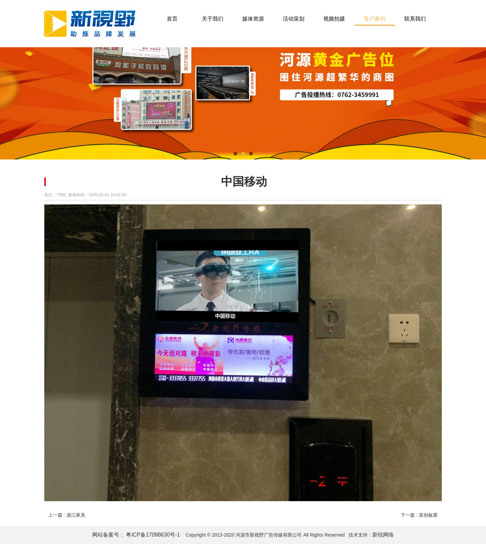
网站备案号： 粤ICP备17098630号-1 (137, 535)
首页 (172, 19)
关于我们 (212, 19)
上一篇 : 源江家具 (66, 515)
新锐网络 (383, 535)
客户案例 (374, 19)
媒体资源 (253, 19)
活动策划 (293, 19)
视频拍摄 (334, 19)
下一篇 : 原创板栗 (419, 515)
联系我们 (415, 19)
